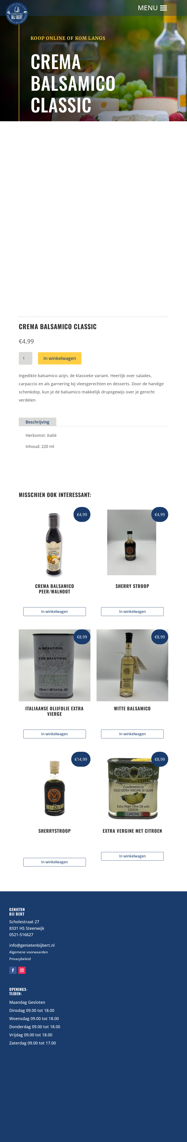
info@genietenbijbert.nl (32, 945)
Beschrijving (37, 422)
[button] (148, 8)
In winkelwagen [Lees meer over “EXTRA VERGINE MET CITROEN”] (132, 856)
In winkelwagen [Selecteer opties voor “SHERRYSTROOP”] (54, 861)
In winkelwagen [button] (54, 611)
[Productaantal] (25, 358)
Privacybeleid (20, 958)
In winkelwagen (59, 358)
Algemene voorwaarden (28, 952)
